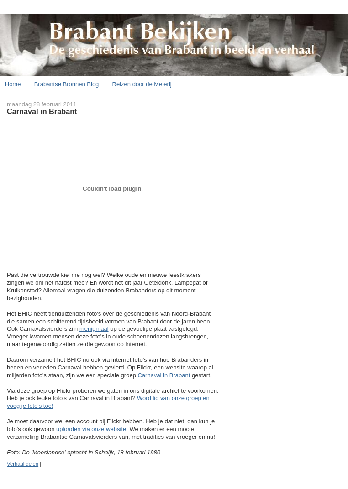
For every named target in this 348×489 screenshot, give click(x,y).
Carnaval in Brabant (42, 111)
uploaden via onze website (91, 429)
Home (13, 84)
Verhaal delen (22, 464)
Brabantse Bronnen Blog (66, 84)
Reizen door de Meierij (142, 84)
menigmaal (94, 328)
